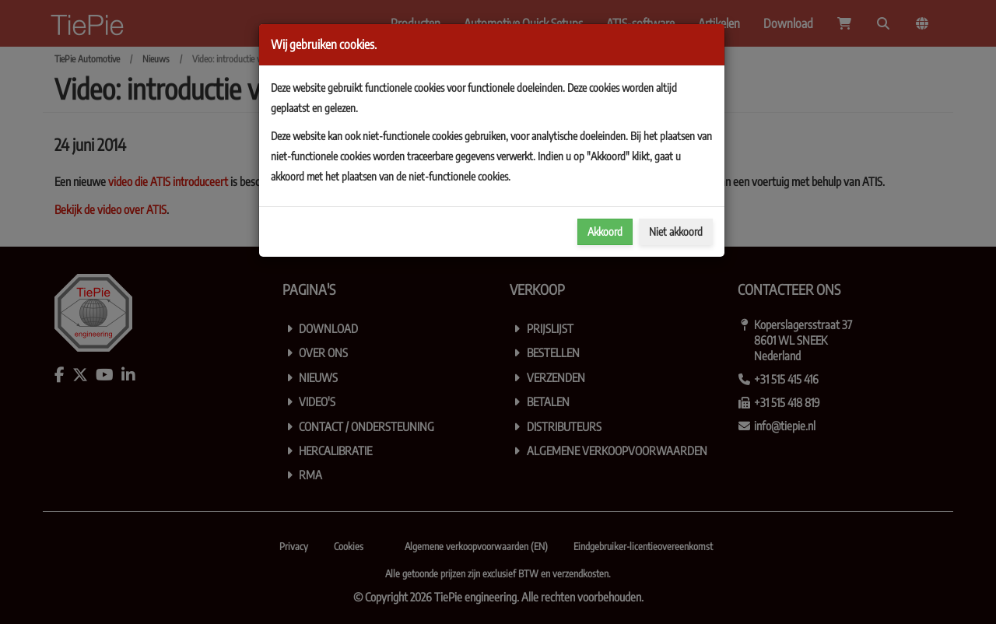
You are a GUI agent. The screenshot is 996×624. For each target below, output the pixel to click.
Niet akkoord (676, 231)
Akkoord (604, 231)
